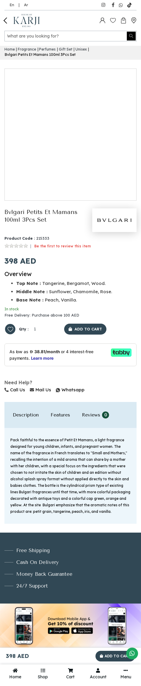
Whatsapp (56, 390)
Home (9, 49)
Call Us (14, 390)
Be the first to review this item (62, 246)
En (11, 4)
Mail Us (40, 390)
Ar (26, 4)
